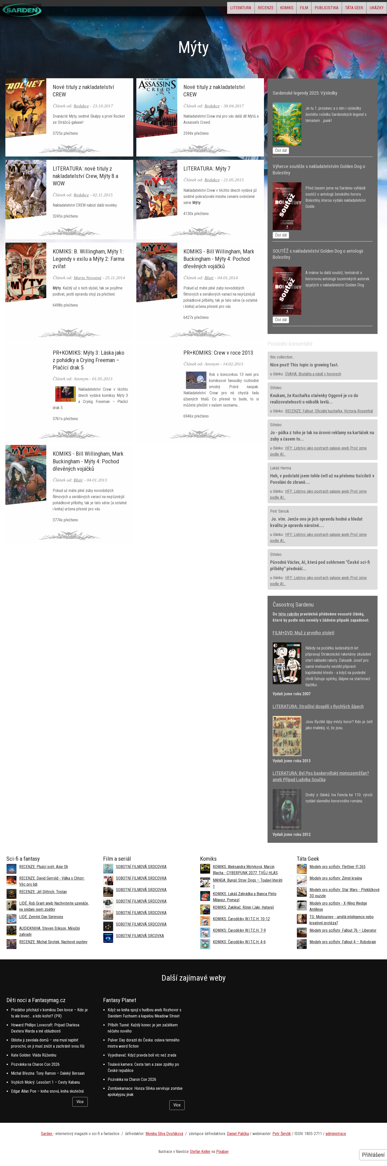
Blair (209, 277)
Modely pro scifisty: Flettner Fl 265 (337, 866)
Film (280, 9)
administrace (336, 1133)
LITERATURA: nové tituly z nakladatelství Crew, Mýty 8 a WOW (85, 176)
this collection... (282, 357)
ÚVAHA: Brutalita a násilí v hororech (313, 374)
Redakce (81, 105)
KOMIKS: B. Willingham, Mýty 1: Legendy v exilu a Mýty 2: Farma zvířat (88, 259)
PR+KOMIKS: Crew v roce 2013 (218, 352)
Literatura (196, 9)
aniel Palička (239, 1133)
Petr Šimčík (281, 1133)
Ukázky (373, 9)
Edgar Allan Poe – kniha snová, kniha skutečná (47, 1091)
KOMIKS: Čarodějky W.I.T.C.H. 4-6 (239, 941)
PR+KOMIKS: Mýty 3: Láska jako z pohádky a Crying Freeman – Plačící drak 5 (88, 360)
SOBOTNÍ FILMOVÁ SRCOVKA (140, 935)
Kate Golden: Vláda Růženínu (33, 1055)
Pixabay (222, 1151)
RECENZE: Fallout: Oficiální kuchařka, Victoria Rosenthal (329, 411)
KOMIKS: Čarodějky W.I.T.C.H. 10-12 (241, 918)
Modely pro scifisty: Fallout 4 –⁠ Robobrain (342, 941)
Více (80, 1101)
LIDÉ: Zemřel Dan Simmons (41, 916)
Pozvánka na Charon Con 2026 (35, 1064)
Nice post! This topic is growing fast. (304, 364)
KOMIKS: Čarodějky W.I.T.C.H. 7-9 (239, 930)
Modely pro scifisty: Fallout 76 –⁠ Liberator (343, 930)
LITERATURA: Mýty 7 (206, 168)
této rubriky (288, 614)
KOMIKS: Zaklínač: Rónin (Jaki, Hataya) (243, 907)
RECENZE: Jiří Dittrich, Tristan (43, 891)
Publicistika (310, 9)
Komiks (256, 9)
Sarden (47, 1133)
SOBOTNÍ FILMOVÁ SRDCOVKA (141, 866)
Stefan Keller (200, 1151)
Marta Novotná (87, 277)
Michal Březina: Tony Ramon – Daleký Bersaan (48, 1073)
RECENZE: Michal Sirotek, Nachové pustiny (53, 941)
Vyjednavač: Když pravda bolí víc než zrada (142, 1055)
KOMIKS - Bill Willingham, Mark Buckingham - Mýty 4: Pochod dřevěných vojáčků (218, 259)
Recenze (228, 9)
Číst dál (281, 150)
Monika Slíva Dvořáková (164, 1133)
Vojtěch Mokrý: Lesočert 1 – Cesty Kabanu (45, 1082)
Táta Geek (344, 9)
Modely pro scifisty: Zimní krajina (335, 878)
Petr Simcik (279, 511)
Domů (11, 71)
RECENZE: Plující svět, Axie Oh (43, 866)
